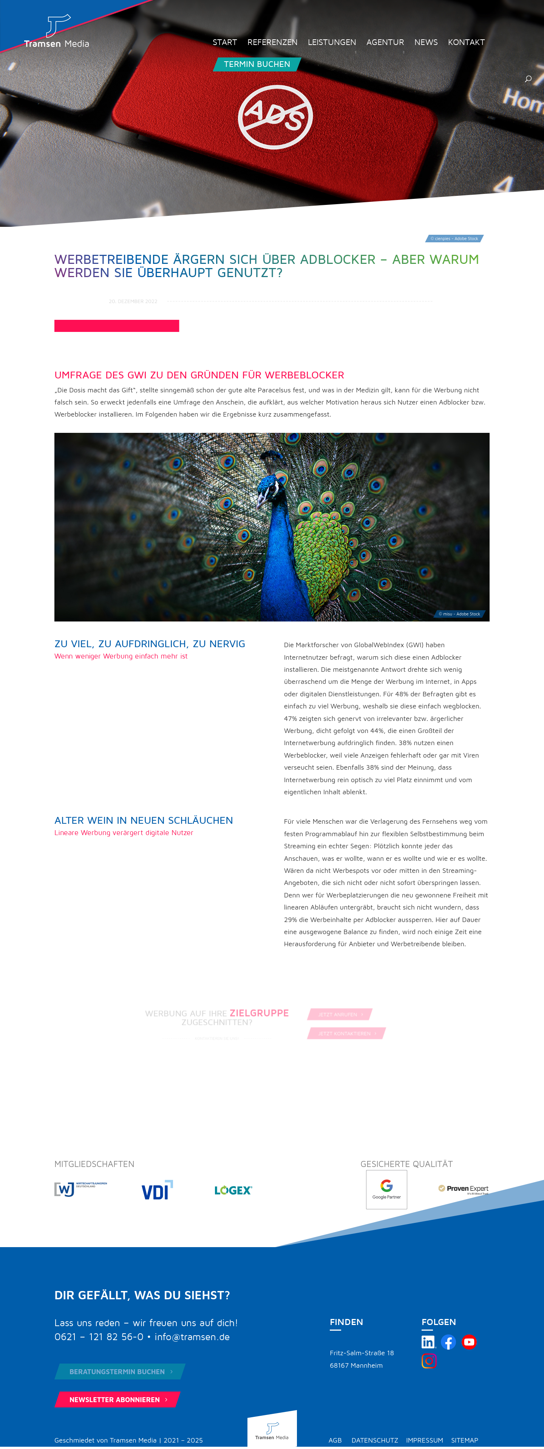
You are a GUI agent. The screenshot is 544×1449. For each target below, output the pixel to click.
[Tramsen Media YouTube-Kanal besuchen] (469, 1347)
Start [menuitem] (225, 43)
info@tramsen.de (192, 1337)
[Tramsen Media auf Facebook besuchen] (448, 1347)
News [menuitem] (426, 43)
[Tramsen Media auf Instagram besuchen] (429, 1366)
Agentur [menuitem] (385, 43)
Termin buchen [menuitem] (257, 64)
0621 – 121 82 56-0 (99, 1337)
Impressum (424, 1440)
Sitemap (464, 1440)
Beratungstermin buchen (122, 1372)
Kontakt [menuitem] (466, 43)
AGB (335, 1440)
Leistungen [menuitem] (332, 43)
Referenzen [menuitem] (272, 43)
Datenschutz (375, 1440)
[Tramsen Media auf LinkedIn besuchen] (429, 1347)
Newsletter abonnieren (119, 1400)
